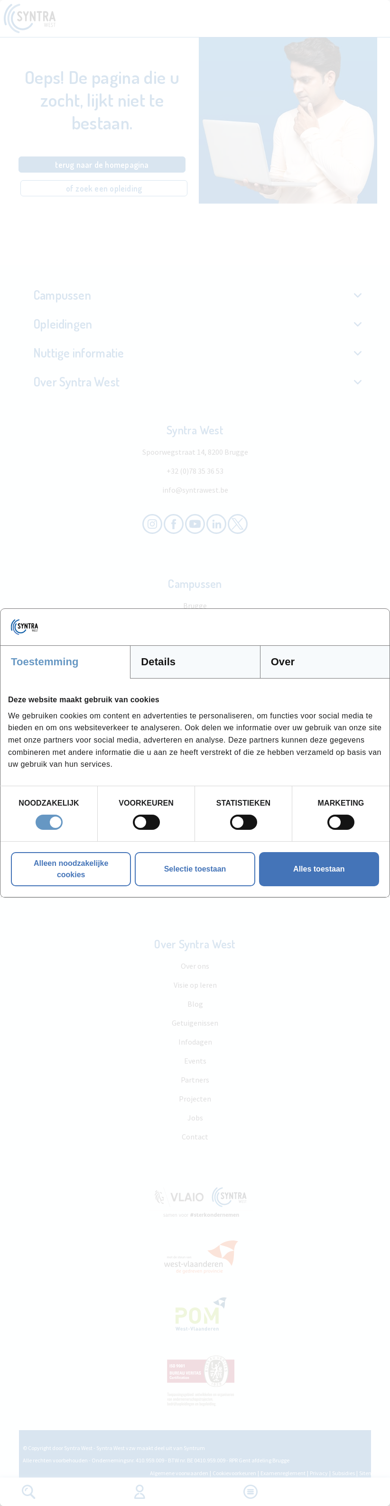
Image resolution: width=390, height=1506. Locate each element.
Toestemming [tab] (45, 662)
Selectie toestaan (195, 869)
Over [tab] (283, 662)
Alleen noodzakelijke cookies (71, 869)
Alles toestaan (318, 869)
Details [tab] (158, 662)
